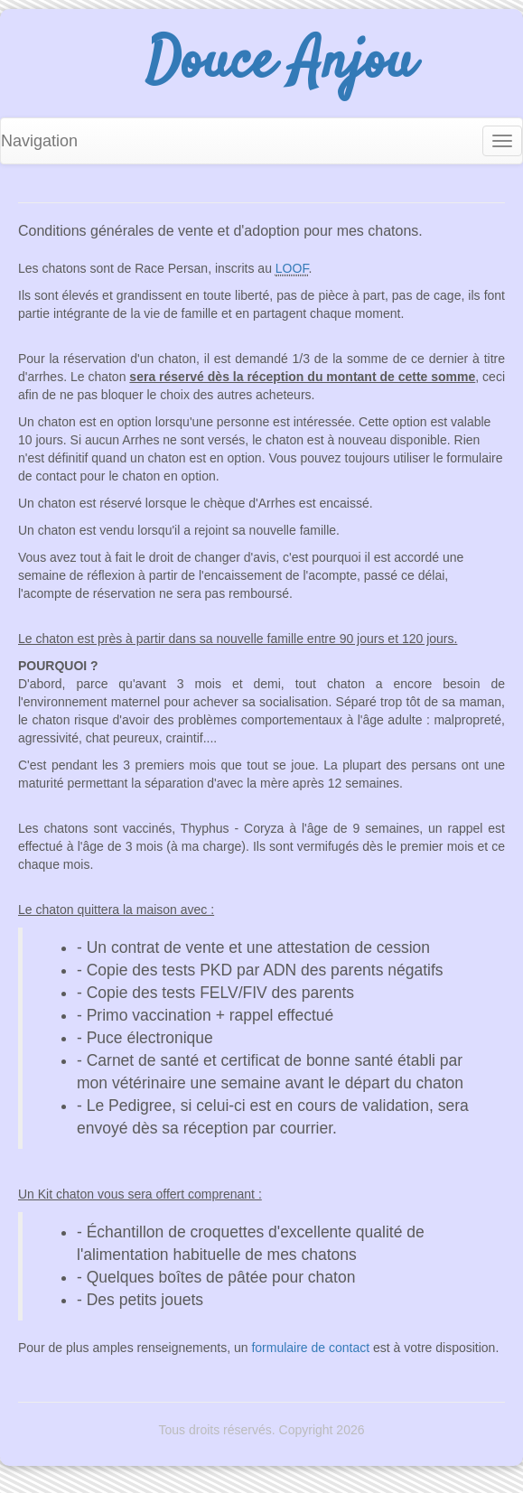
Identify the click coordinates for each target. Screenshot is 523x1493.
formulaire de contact (310, 1347)
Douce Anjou (280, 63)
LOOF (292, 268)
